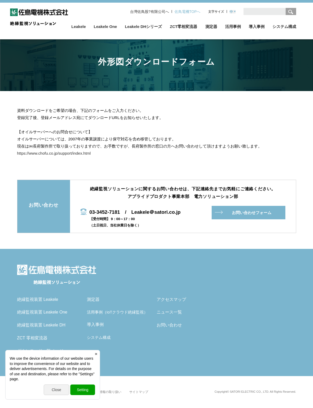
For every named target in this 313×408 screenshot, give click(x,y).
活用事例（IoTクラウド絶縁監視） (117, 312)
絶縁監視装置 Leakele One (42, 312)
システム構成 (99, 337)
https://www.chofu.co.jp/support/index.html (54, 153)
